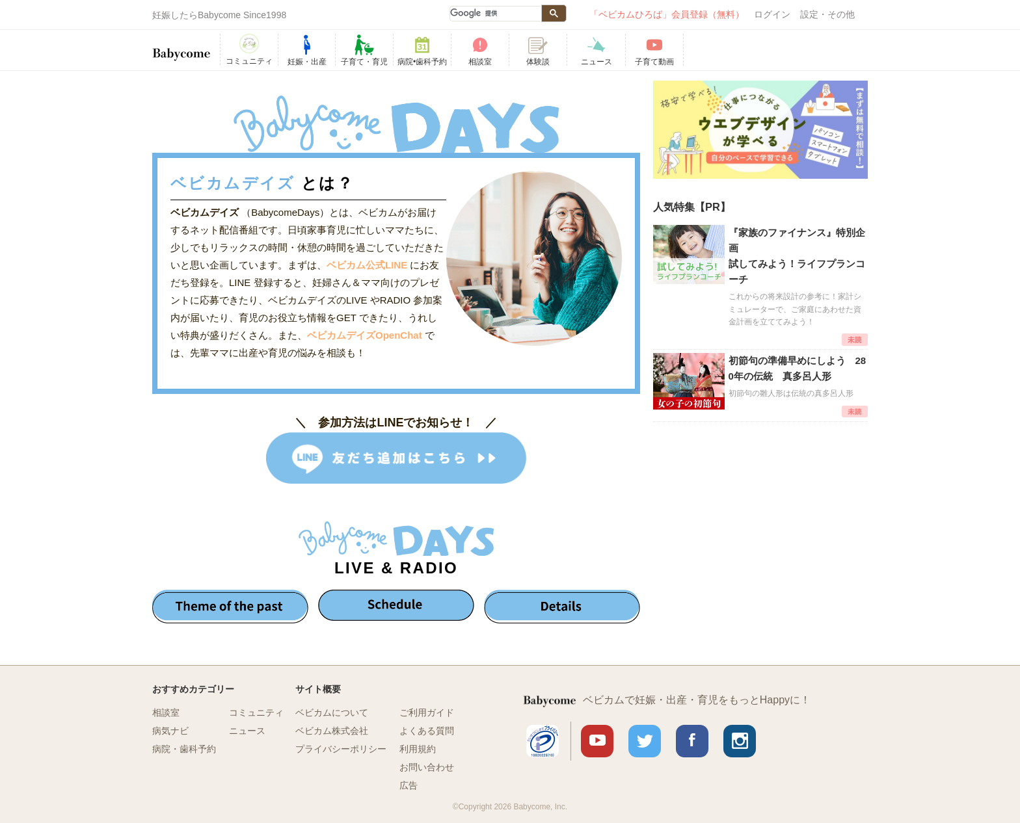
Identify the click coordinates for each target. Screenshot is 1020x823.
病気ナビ (170, 730)
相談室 (166, 712)
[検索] (495, 13)
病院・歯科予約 (184, 749)
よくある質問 (426, 730)
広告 (408, 785)
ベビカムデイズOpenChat (366, 335)
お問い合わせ (426, 767)
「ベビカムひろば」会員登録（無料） (666, 14)
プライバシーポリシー (340, 749)
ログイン (772, 14)
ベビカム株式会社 (331, 730)
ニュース (247, 730)
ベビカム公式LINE (367, 264)
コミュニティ (256, 712)
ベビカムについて (331, 712)
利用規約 (417, 749)
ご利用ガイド (426, 712)
